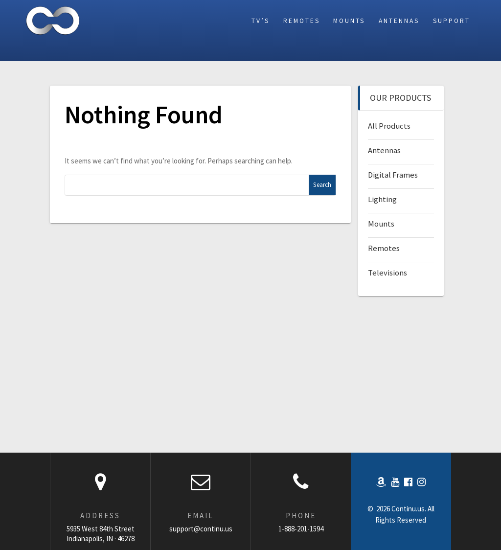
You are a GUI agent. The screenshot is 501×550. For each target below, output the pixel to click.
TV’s (260, 21)
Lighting (382, 199)
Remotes (301, 21)
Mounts (349, 21)
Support (451, 21)
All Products (389, 126)
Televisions (387, 273)
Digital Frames (393, 175)
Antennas (399, 21)
